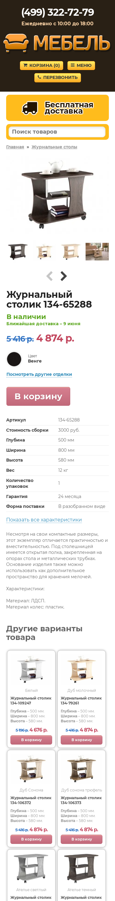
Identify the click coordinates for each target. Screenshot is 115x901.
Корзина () (41, 65)
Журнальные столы (54, 147)
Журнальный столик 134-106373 (81, 800)
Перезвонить (58, 77)
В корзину (38, 396)
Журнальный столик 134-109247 (31, 700)
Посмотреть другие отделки (39, 374)
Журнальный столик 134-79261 (81, 700)
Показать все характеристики (44, 520)
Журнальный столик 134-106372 (31, 800)
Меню (81, 65)
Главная (15, 147)
